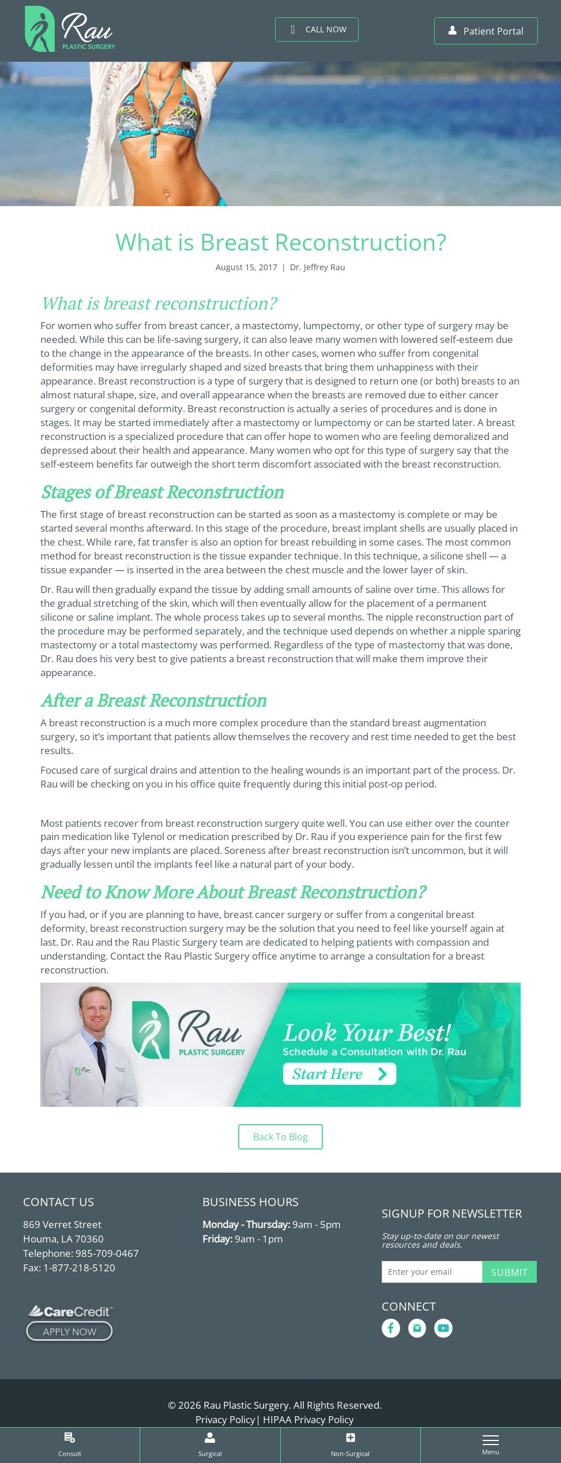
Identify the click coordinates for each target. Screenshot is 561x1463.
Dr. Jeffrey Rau (317, 267)
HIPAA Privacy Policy (308, 1419)
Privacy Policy (225, 1419)
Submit (509, 1272)
